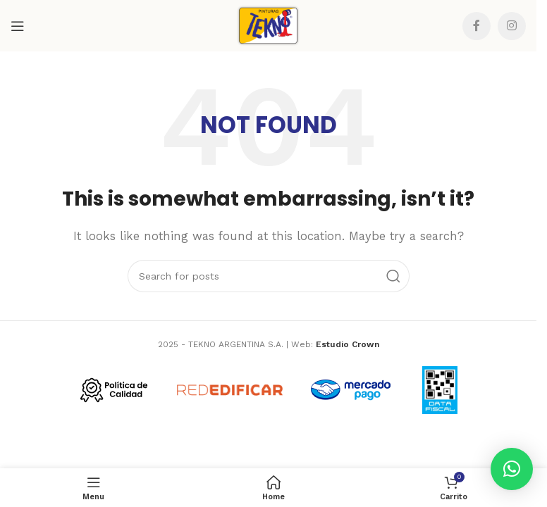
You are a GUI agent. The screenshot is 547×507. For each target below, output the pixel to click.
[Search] (269, 276)
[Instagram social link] (512, 26)
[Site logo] (268, 24)
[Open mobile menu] (18, 26)
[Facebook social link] (476, 26)
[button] (512, 469)
